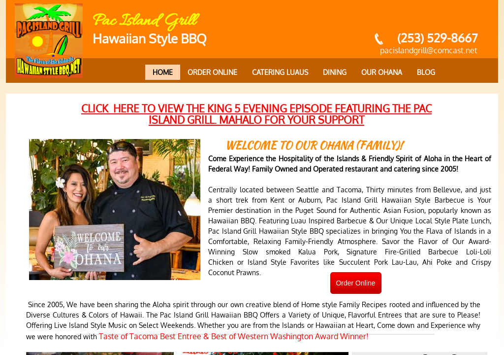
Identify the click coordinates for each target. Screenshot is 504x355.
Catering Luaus (280, 72)
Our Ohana (381, 72)
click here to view (256, 114)
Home (163, 72)
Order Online (212, 72)
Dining (334, 72)
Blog (426, 72)
